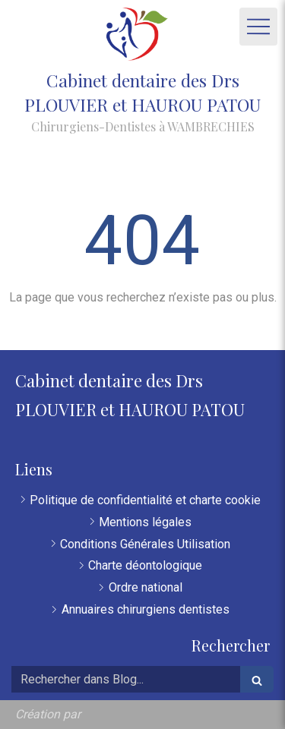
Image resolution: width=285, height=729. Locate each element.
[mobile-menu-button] (258, 27)
